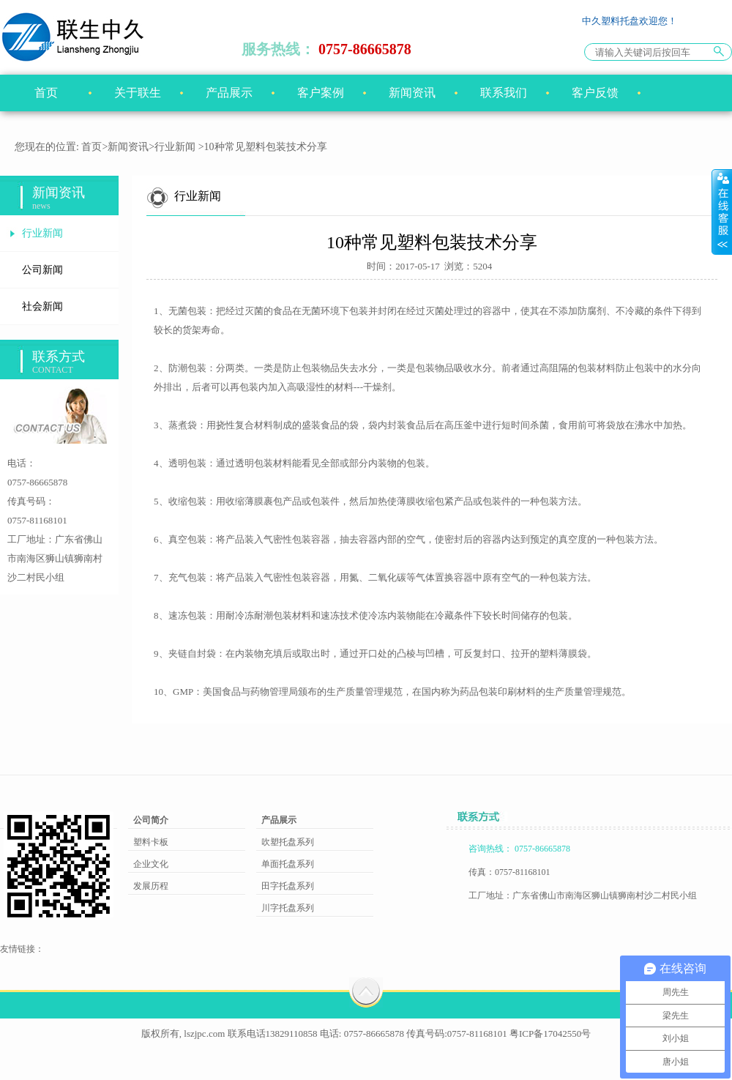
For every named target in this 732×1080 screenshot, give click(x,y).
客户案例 (320, 92)
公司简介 (150, 820)
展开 (722, 211)
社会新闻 (42, 306)
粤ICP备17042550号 (550, 1033)
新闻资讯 (412, 92)
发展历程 (150, 886)
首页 (46, 92)
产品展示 (229, 92)
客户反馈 (595, 92)
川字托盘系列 (287, 908)
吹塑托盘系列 (287, 842)
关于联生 (137, 92)
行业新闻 (174, 146)
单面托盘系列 (287, 864)
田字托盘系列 (287, 886)
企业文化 (150, 864)
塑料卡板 (150, 842)
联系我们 (503, 92)
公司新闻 (42, 269)
